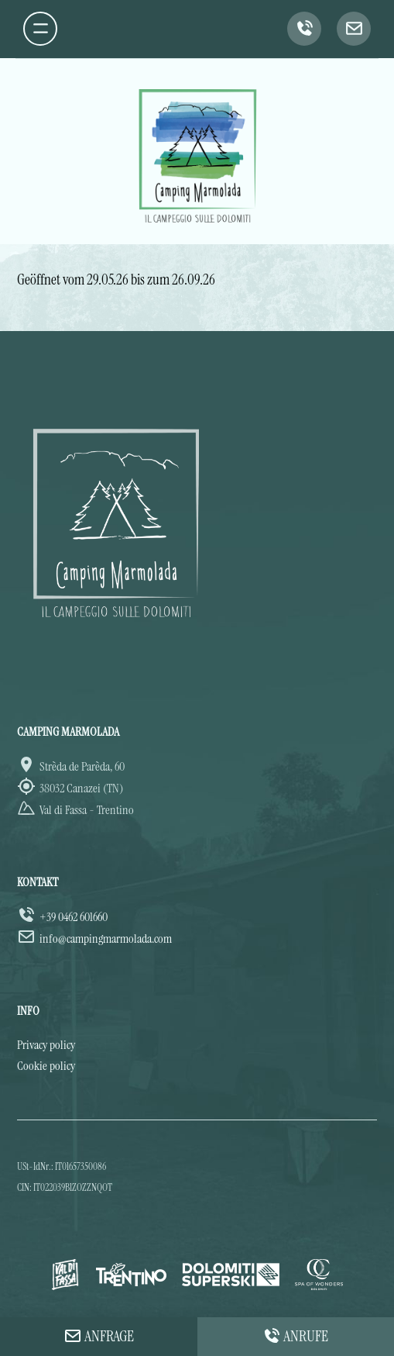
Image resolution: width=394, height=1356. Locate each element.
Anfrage (98, 1336)
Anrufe (295, 1336)
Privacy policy (46, 1045)
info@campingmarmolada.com (105, 938)
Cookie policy (46, 1066)
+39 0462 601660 (73, 917)
